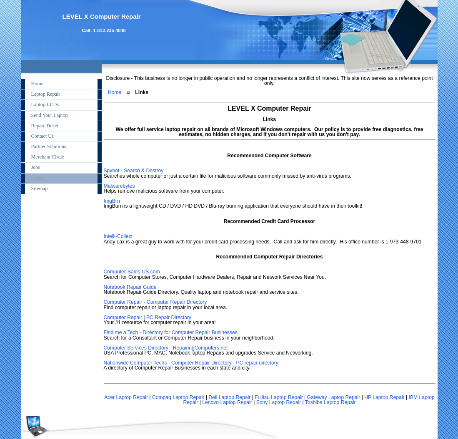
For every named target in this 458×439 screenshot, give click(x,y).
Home (114, 92)
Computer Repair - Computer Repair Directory (155, 302)
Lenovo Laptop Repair (227, 402)
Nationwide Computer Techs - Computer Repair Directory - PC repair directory (191, 363)
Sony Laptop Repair (278, 402)
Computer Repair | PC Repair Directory (148, 317)
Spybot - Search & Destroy (134, 171)
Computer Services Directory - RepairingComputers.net (166, 348)
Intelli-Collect (118, 236)
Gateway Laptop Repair (333, 397)
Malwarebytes (119, 186)
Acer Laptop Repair (126, 397)
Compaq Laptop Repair (178, 397)
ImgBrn (112, 201)
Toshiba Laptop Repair (330, 402)
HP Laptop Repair (384, 397)
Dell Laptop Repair (230, 397)
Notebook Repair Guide (130, 287)
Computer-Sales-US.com (132, 272)
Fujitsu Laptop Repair (279, 397)
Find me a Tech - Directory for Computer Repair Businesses (171, 332)
